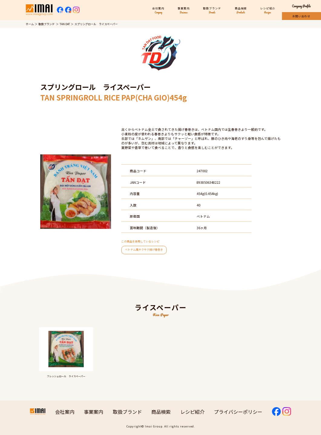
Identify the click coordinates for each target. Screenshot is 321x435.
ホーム (30, 24)
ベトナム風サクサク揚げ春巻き (144, 250)
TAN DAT (65, 24)
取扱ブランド (46, 24)
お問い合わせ (301, 16)
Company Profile (301, 6)
